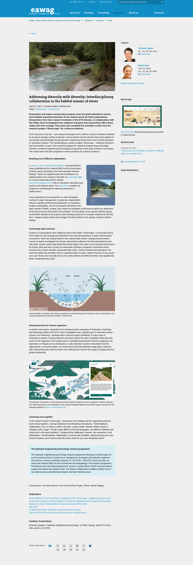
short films (63, 186)
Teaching (88, 12)
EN (75, 2)
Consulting (103, 12)
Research (74, 12)
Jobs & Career (106, 2)
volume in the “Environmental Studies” (48, 165)
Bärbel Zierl (143, 65)
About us (133, 12)
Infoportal (119, 12)
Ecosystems (54, 109)
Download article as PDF (133, 161)
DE (71, 2)
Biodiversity (41, 109)
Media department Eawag (132, 83)
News (110, 21)
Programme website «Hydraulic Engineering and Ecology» (55, 510)
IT (83, 2)
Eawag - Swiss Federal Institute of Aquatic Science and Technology (54, 21)
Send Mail (145, 54)
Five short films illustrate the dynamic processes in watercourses (57, 512)
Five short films (127, 132)
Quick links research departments (141, 2)
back (34, 33)
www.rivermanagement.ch (40, 183)
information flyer (75, 177)
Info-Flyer (33, 507)
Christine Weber (145, 48)
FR (79, 2)
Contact (92, 2)
